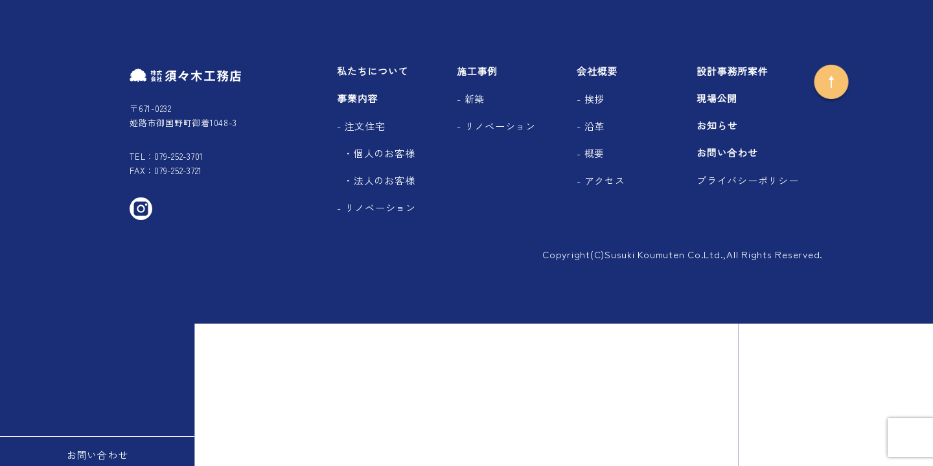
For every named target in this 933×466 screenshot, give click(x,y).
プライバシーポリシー (748, 180)
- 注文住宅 (361, 126)
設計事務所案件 (732, 71)
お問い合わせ (727, 153)
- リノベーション (376, 207)
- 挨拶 (591, 98)
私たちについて (372, 71)
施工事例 (477, 71)
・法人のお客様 (379, 180)
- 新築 (471, 98)
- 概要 (591, 153)
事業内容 (357, 98)
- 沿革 (591, 126)
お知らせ (717, 125)
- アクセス (601, 180)
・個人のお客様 (379, 153)
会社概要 (597, 71)
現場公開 (717, 98)
